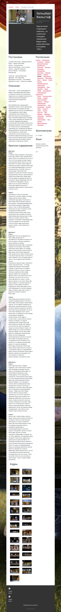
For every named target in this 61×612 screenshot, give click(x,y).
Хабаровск (47, 114)
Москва (39, 82)
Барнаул (47, 62)
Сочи (49, 105)
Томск (39, 110)
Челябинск (49, 116)
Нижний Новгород (42, 83)
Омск (48, 87)
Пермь (39, 90)
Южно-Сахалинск (42, 123)
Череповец (40, 118)
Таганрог (48, 107)
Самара (45, 98)
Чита (48, 119)
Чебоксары (40, 116)
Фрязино (39, 114)
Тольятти (45, 109)
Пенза (46, 89)
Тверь (39, 109)
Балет (10, 593)
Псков (39, 96)
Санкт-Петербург (42, 99)
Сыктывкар (40, 107)
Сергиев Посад (41, 105)
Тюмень (45, 110)
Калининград (47, 76)
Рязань (39, 98)
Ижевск (39, 74)
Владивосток (41, 65)
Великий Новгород (42, 63)
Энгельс (39, 121)
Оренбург (40, 89)
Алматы (38, 60)
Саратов (46, 101)
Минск (50, 80)
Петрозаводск (47, 90)
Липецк (45, 80)
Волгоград (40, 67)
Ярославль (40, 125)
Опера (17, 7)
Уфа (45, 112)
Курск (39, 80)
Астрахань (40, 62)
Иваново (47, 73)
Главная (11, 7)
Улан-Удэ (40, 112)
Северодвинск (41, 103)
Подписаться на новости (30, 605)
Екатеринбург (41, 71)
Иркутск (46, 74)
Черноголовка (41, 119)
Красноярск (48, 78)
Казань (39, 76)
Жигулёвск (40, 73)
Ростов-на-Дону (47, 96)
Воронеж (47, 67)
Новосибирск (41, 87)
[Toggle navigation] (7, 2)
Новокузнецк (41, 85)
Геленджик (40, 69)
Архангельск (45, 60)
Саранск (39, 101)
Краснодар (40, 78)
